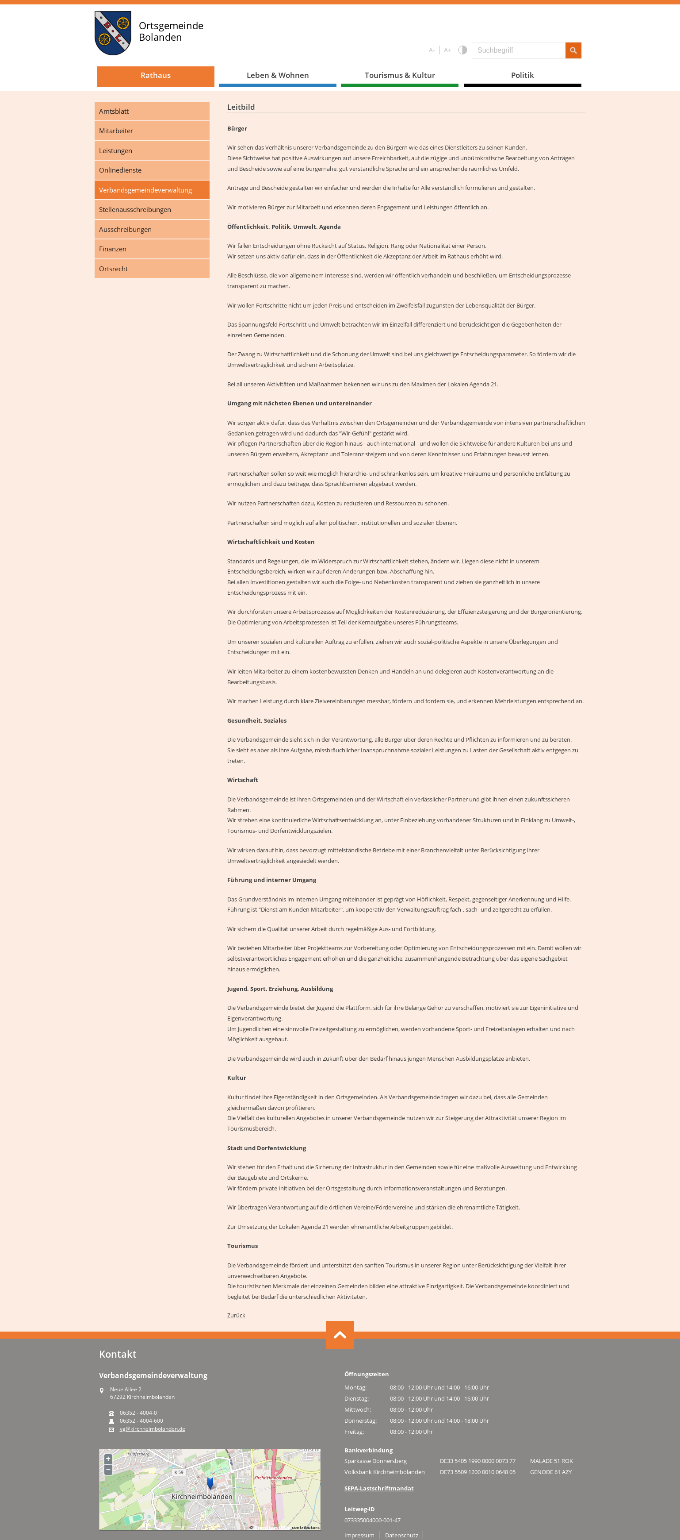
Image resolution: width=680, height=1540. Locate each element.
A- (432, 50)
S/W (462, 50)
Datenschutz (401, 1535)
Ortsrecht (113, 268)
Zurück (236, 1315)
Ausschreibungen (125, 229)
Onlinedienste (120, 170)
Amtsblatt (114, 111)
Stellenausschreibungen (135, 209)
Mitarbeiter (116, 130)
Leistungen (115, 150)
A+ (447, 50)
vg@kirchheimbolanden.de (152, 1429)
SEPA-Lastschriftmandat (379, 1488)
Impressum (359, 1535)
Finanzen (112, 248)
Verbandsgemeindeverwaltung (145, 189)
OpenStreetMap (272, 1527)
